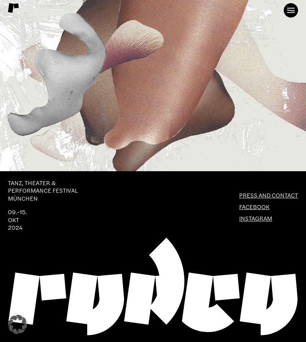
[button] (17, 324)
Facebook (254, 207)
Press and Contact (268, 195)
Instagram (255, 218)
